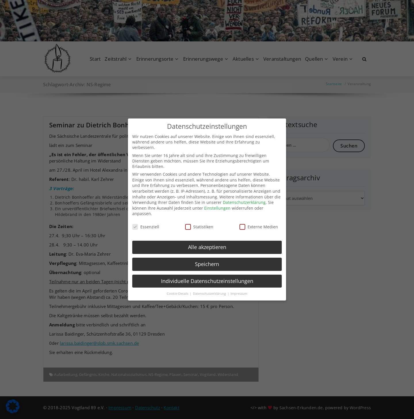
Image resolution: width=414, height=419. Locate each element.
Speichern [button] (207, 257)
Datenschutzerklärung (244, 196)
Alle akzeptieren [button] (207, 240)
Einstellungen (217, 201)
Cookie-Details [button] (178, 287)
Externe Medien (258, 220)
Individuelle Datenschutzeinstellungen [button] (207, 274)
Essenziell (145, 220)
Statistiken (199, 220)
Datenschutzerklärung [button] (210, 287)
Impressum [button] (239, 287)
